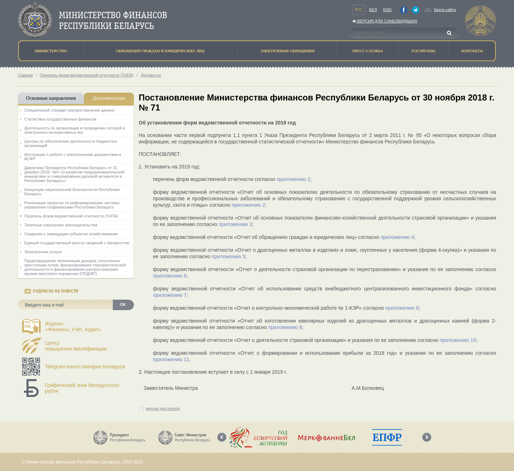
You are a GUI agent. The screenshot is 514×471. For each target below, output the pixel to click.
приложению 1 (293, 179)
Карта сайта (445, 10)
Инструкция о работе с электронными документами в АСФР (72, 156)
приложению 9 (285, 327)
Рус (359, 10)
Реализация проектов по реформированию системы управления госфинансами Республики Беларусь (72, 205)
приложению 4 (396, 237)
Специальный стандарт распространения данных (69, 110)
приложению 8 (402, 308)
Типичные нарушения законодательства (60, 225)
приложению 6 (170, 276)
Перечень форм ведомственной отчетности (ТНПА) (87, 75)
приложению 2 (248, 205)
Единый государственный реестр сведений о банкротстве (77, 243)
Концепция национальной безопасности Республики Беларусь (72, 191)
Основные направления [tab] (51, 98)
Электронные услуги (42, 252)
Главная (25, 75)
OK (123, 304)
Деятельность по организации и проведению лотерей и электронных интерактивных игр (74, 130)
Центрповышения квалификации (76, 346)
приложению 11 (171, 359)
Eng (387, 10)
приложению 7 (170, 295)
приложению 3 (235, 224)
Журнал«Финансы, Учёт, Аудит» (73, 326)
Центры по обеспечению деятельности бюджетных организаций (70, 143)
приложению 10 (458, 340)
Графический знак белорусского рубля (82, 388)
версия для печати (163, 408)
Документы (151, 75)
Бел (373, 10)
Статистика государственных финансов (60, 119)
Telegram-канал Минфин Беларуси (85, 366)
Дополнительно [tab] (108, 98)
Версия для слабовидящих (384, 21)
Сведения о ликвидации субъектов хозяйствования (71, 234)
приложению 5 (228, 256)
